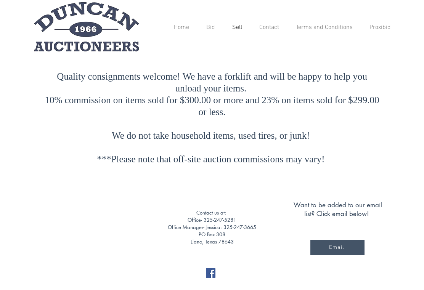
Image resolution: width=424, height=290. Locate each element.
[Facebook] (210, 273)
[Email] (337, 247)
